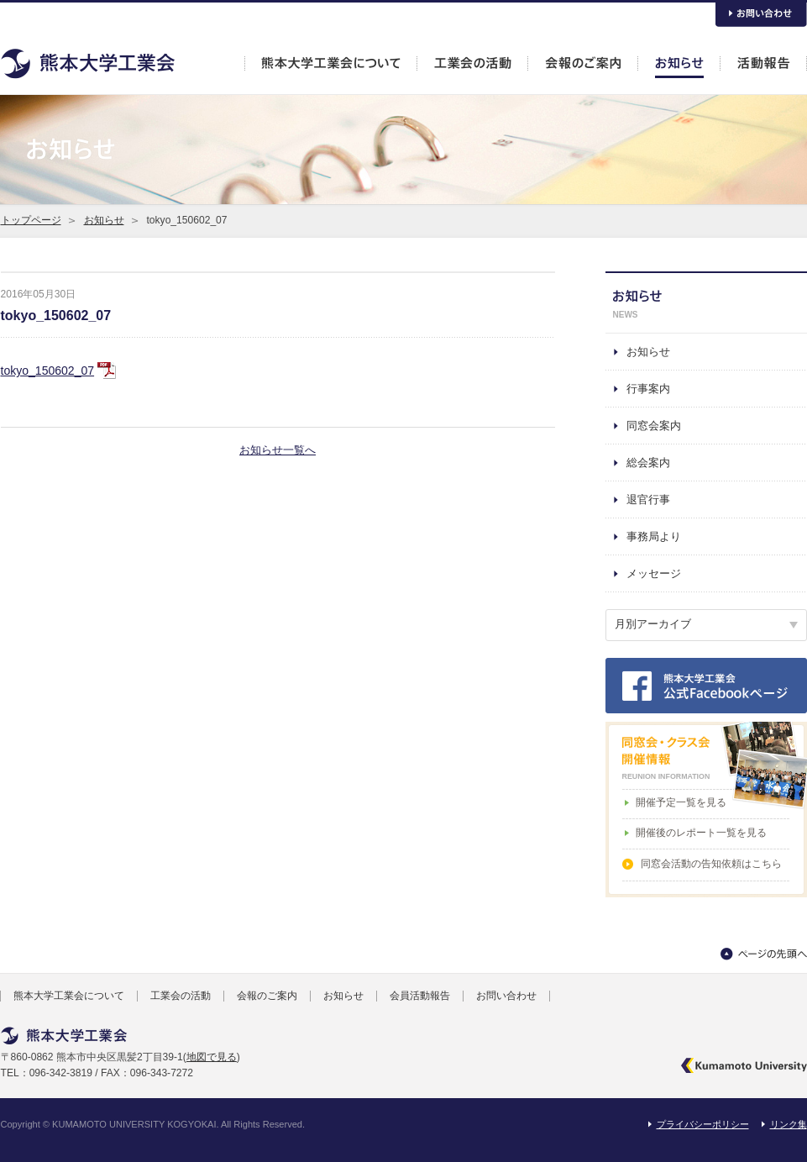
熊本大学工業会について (68, 996)
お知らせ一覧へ (277, 450)
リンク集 (788, 1124)
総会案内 (648, 462)
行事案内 (648, 388)
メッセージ (653, 573)
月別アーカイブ (653, 623)
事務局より (653, 536)
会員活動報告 (420, 996)
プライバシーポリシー (703, 1124)
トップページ (31, 220)
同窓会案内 (653, 425)
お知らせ (104, 220)
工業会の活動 (180, 996)
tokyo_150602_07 (56, 315)
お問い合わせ (506, 996)
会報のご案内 (267, 996)
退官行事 (648, 499)
